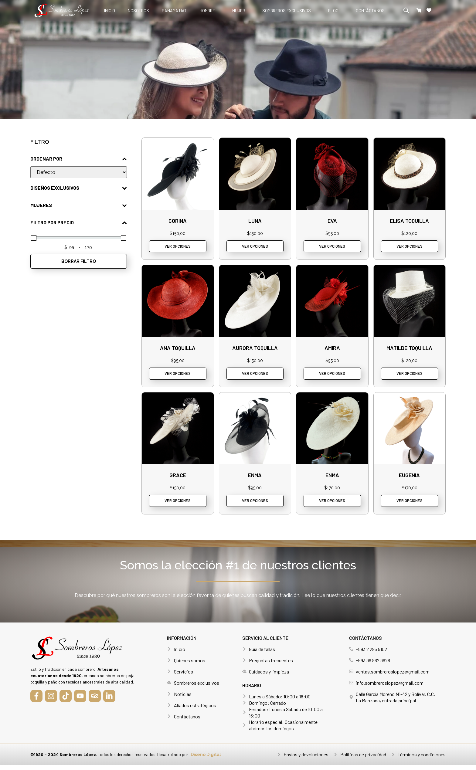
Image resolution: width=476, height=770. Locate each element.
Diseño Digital (206, 759)
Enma (255, 478)
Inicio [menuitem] (109, 10)
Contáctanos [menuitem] (370, 10)
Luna (255, 220)
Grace (177, 478)
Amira (332, 349)
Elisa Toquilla (409, 220)
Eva (332, 220)
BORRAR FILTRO (78, 261)
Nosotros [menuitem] (138, 10)
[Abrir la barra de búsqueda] (406, 10)
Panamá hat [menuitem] (174, 10)
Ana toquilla (177, 349)
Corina (177, 220)
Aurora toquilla (255, 349)
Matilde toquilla (409, 349)
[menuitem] (209, 10)
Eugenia (409, 478)
